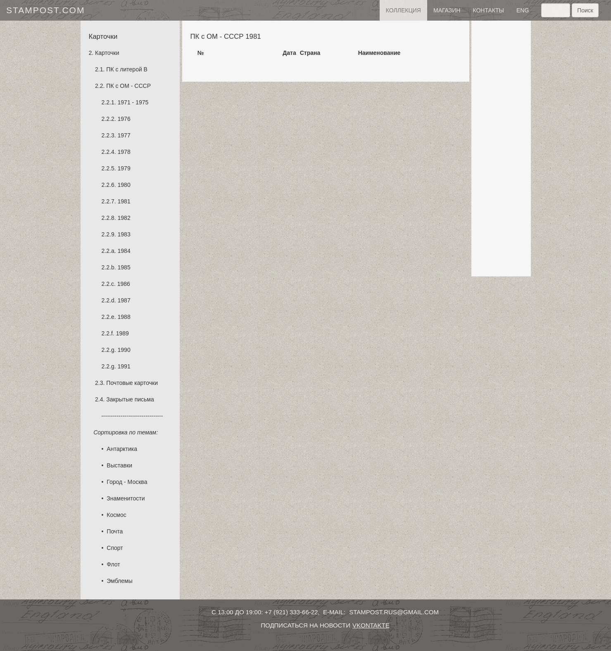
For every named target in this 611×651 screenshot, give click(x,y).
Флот (113, 564)
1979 (124, 168)
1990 (124, 350)
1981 (124, 201)
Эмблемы (119, 581)
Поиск (585, 10)
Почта (115, 531)
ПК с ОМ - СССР (128, 86)
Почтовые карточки (132, 383)
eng (522, 10)
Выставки (119, 465)
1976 (124, 119)
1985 (124, 267)
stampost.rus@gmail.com (394, 612)
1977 (124, 135)
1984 (124, 251)
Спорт (115, 548)
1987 (124, 300)
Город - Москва (127, 482)
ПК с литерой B (126, 69)
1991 (124, 366)
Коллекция (403, 10)
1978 (124, 152)
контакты (488, 10)
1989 (122, 333)
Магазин (446, 10)
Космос (116, 515)
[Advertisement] (501, 148)
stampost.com (45, 10)
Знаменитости (126, 498)
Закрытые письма (130, 399)
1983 (124, 234)
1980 (124, 185)
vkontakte (371, 625)
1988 (124, 317)
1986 (123, 284)
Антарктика (122, 449)
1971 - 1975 (133, 102)
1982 (124, 218)
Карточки (107, 53)
